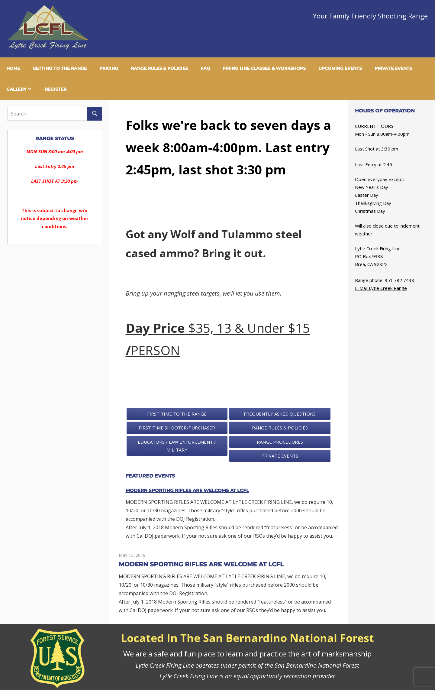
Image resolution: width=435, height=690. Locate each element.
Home (13, 68)
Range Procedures (280, 442)
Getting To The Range (60, 68)
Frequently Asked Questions (280, 414)
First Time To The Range (177, 414)
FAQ (205, 68)
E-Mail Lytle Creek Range (381, 288)
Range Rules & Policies (159, 68)
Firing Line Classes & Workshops (264, 68)
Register (55, 89)
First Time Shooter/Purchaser (177, 428)
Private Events (393, 68)
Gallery (16, 89)
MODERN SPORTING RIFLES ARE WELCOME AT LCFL (187, 490)
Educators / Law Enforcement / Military (177, 446)
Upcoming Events (340, 68)
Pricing (108, 68)
